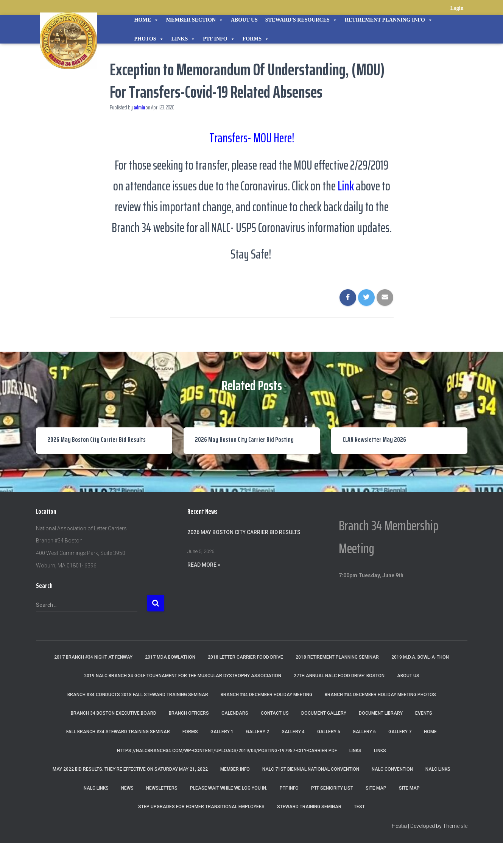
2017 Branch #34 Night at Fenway (93, 657)
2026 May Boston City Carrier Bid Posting (244, 439)
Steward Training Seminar (309, 806)
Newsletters (162, 788)
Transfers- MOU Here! (252, 137)
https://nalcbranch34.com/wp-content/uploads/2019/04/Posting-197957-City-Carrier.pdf (227, 750)
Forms (256, 39)
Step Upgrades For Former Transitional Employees (201, 806)
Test (359, 806)
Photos (149, 39)
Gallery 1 (222, 731)
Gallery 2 (257, 731)
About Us (244, 20)
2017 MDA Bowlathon (170, 657)
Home (146, 20)
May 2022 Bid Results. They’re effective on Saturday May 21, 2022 (130, 769)
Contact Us (275, 713)
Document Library (381, 713)
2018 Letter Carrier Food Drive (245, 657)
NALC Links (96, 788)
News (127, 788)
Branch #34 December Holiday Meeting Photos (380, 694)
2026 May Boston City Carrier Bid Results (96, 439)
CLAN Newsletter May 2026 (374, 439)
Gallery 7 (399, 731)
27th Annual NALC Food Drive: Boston (339, 675)
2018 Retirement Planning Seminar (337, 657)
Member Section (194, 20)
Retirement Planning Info (389, 20)
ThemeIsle (455, 826)
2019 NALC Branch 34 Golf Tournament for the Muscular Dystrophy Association (182, 675)
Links (183, 39)
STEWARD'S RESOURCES (301, 20)
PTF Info (219, 39)
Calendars (234, 713)
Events (423, 713)
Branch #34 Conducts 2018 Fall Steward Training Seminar (137, 694)
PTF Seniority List (332, 788)
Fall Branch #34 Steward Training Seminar (118, 731)
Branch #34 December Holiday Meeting (266, 694)
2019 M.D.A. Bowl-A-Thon (420, 657)
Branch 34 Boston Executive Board (113, 713)
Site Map (376, 788)
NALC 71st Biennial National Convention (310, 769)
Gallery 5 (328, 731)
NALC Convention (392, 769)
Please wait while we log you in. (228, 788)
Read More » (203, 565)
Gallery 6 (364, 731)
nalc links (437, 769)
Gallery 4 (293, 731)
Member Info (235, 769)
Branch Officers (189, 713)
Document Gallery (323, 713)
